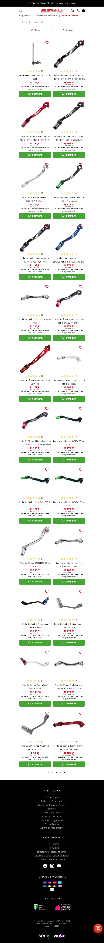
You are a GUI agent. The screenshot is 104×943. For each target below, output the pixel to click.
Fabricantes (52, 808)
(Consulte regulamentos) (67, 3)
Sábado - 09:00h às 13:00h (52, 859)
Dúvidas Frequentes (52, 812)
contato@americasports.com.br (52, 851)
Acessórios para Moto (47, 16)
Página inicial (25, 16)
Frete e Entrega (52, 824)
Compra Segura (52, 797)
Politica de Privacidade (52, 801)
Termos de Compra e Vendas (52, 805)
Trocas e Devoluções (52, 816)
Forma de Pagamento (52, 820)
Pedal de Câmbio (70, 16)
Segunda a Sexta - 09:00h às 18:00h (52, 855)
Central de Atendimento (52, 827)
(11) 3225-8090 (52, 844)
